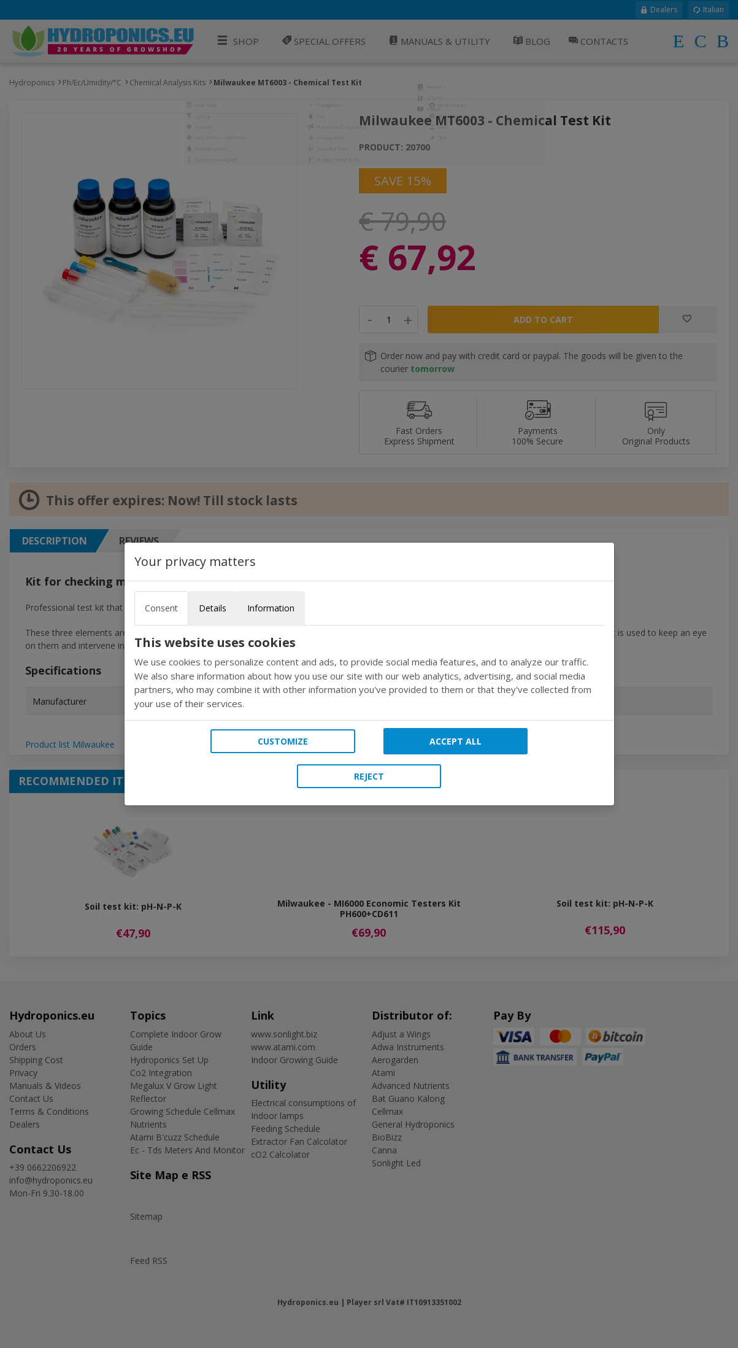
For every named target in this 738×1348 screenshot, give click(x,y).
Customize (283, 741)
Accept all (455, 741)
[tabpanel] (369, 672)
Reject (369, 776)
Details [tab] (212, 608)
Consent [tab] (161, 608)
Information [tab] (270, 608)
